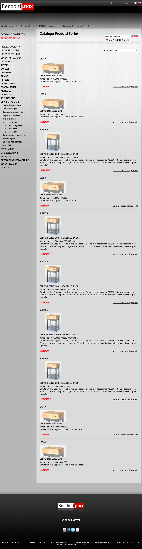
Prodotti (73, 10)
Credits (83, 544)
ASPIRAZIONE (8, 98)
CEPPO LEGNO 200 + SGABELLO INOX (59, 153)
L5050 (43, 94)
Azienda (61, 10)
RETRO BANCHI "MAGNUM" (15, 160)
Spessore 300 (10, 132)
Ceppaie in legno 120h (13, 112)
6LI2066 (44, 358)
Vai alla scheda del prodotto (125, 86)
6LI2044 (44, 261)
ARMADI (5, 76)
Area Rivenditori (90, 10)
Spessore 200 (68, 26)
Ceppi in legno (55, 26)
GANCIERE (6, 145)
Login (126, 3)
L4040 (43, 406)
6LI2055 (44, 310)
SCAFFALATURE (8, 87)
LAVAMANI (6, 72)
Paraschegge (9, 138)
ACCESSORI (6, 156)
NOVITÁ (5, 167)
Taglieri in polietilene (12, 105)
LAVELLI (5, 68)
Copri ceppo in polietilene (14, 135)
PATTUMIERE (7, 149)
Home (49, 9)
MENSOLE (6, 90)
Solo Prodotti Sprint (118, 39)
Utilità (125, 10)
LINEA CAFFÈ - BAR (10, 54)
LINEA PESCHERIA (10, 50)
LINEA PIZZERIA (9, 163)
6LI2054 (44, 213)
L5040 (43, 58)
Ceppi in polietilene (11, 115)
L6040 (43, 442)
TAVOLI (4, 65)
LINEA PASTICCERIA (11, 57)
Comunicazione (110, 10)
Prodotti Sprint (10, 38)
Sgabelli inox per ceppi (13, 142)
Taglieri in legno (10, 108)
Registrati (115, 3)
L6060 (43, 177)
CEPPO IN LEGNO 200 (51, 75)
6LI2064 (44, 129)
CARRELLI (6, 94)
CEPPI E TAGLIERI (39, 26)
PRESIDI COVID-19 (10, 46)
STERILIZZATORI (9, 152)
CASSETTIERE (8, 83)
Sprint (27, 26)
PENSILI (5, 79)
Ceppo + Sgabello (15, 125)
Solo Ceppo (12, 129)
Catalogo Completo (13, 34)
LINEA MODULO (9, 61)
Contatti (137, 9)
